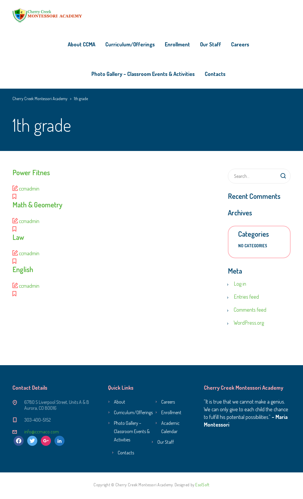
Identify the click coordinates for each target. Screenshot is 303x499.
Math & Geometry (37, 204)
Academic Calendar (170, 427)
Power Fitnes (31, 172)
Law (18, 237)
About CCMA (81, 44)
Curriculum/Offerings (130, 44)
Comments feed (250, 309)
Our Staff (210, 44)
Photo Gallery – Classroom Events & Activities (143, 74)
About (119, 402)
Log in (240, 283)
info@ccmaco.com (41, 432)
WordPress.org (249, 322)
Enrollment (177, 44)
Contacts (215, 74)
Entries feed (246, 296)
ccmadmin (29, 188)
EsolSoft (202, 484)
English (22, 269)
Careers (240, 44)
